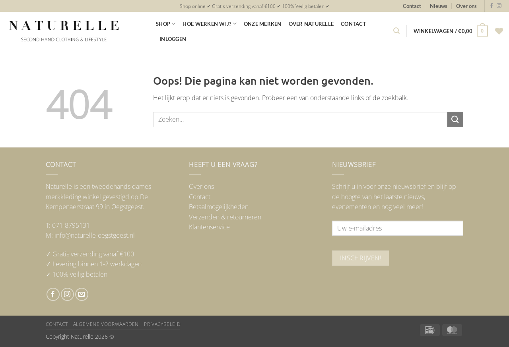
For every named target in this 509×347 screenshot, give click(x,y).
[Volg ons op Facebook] (491, 6)
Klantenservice (209, 227)
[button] (396, 31)
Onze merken (263, 24)
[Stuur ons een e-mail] (81, 294)
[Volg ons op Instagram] (499, 6)
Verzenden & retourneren (225, 217)
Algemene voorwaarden (106, 324)
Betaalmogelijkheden (219, 206)
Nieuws (438, 6)
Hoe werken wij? (209, 23)
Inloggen (172, 39)
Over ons (466, 6)
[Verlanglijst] (499, 31)
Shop (165, 23)
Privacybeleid (162, 324)
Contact (412, 6)
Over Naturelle (311, 24)
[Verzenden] (455, 119)
